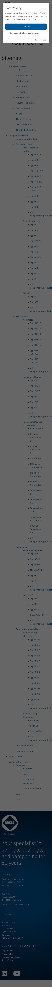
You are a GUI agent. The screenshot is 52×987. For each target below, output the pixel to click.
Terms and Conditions (11, 957)
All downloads (11, 938)
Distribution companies (16, 904)
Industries (6, 925)
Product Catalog (8, 922)
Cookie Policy (7, 960)
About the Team (11, 885)
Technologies (7, 928)
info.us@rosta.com (16, 879)
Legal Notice (7, 951)
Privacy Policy (7, 954)
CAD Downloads (8, 919)
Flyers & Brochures (9, 931)
